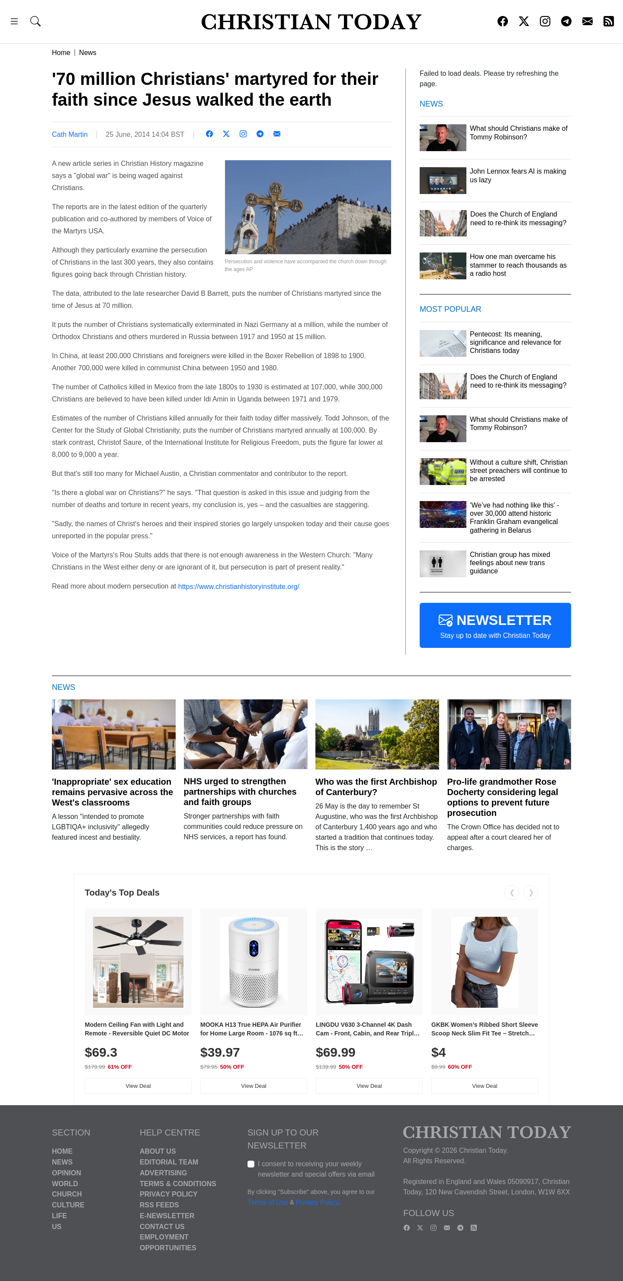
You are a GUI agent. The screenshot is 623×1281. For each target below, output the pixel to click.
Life (59, 1216)
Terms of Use (267, 1203)
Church (67, 1194)
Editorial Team (169, 1162)
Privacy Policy (169, 1194)
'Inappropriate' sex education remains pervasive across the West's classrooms (112, 792)
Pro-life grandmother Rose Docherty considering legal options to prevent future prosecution (503, 797)
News (87, 52)
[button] (14, 22)
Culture (68, 1205)
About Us (158, 1151)
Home (61, 52)
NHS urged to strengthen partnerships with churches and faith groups (240, 791)
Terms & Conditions (178, 1183)
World (65, 1183)
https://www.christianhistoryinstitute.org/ (238, 586)
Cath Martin (70, 134)
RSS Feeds (159, 1205)
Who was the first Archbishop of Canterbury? (376, 787)
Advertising (163, 1173)
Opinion (66, 1173)
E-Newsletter (167, 1216)
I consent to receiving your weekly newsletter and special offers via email (316, 1169)
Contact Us (162, 1226)
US (56, 1226)
